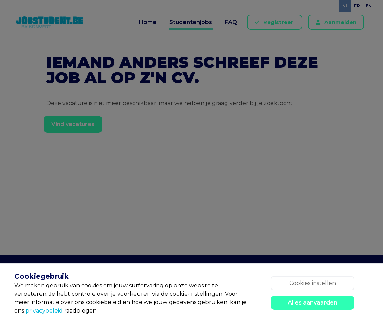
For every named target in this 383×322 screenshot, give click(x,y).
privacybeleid (44, 310)
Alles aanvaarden (312, 302)
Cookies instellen (312, 283)
